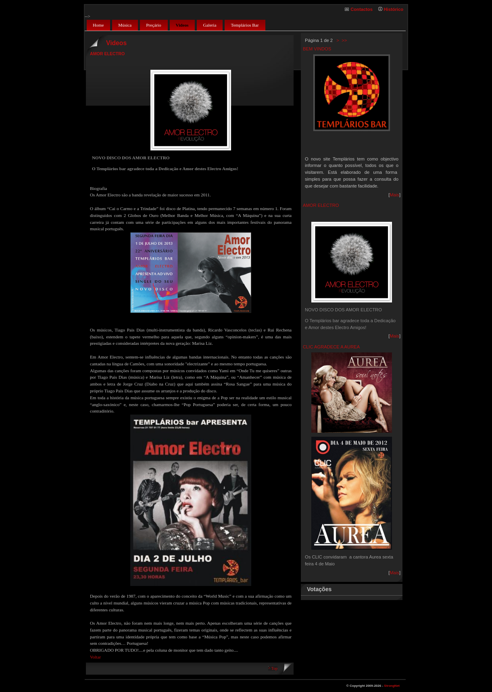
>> (343, 40)
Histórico (394, 9)
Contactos (361, 9)
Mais (394, 194)
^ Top (272, 668)
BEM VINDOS (317, 48)
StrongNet (392, 686)
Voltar (95, 656)
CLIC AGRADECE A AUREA (331, 346)
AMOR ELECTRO (321, 205)
